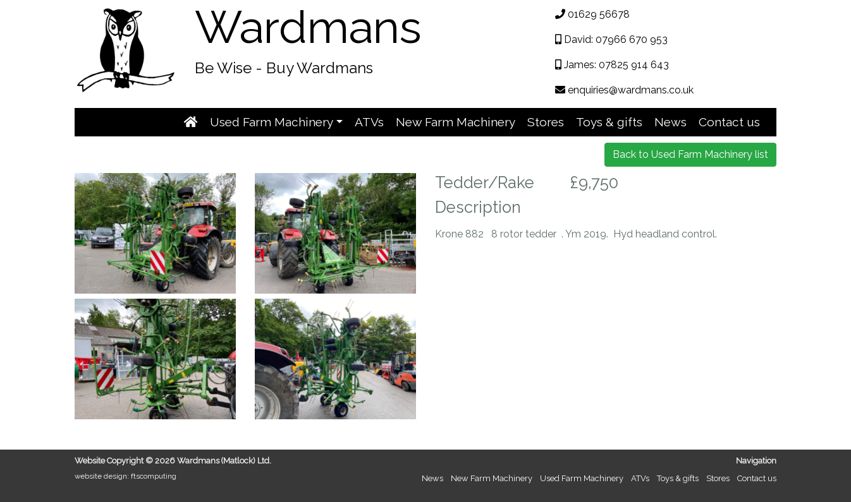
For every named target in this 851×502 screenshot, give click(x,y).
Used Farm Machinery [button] (271, 122)
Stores (545, 122)
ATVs (369, 122)
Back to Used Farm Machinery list (690, 154)
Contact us (729, 122)
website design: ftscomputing (125, 476)
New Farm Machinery (455, 122)
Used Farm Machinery (581, 478)
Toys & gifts (609, 122)
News (670, 122)
